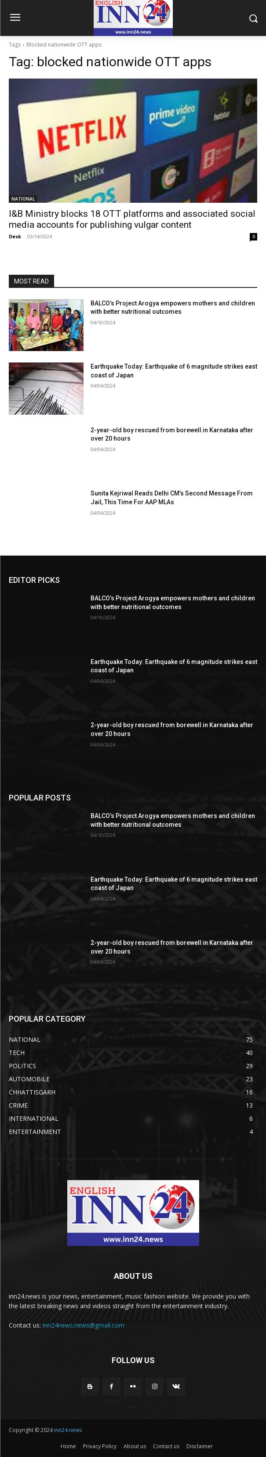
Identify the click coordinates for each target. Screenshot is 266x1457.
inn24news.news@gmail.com (83, 1325)
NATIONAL (23, 199)
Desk (15, 236)
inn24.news (68, 1430)
